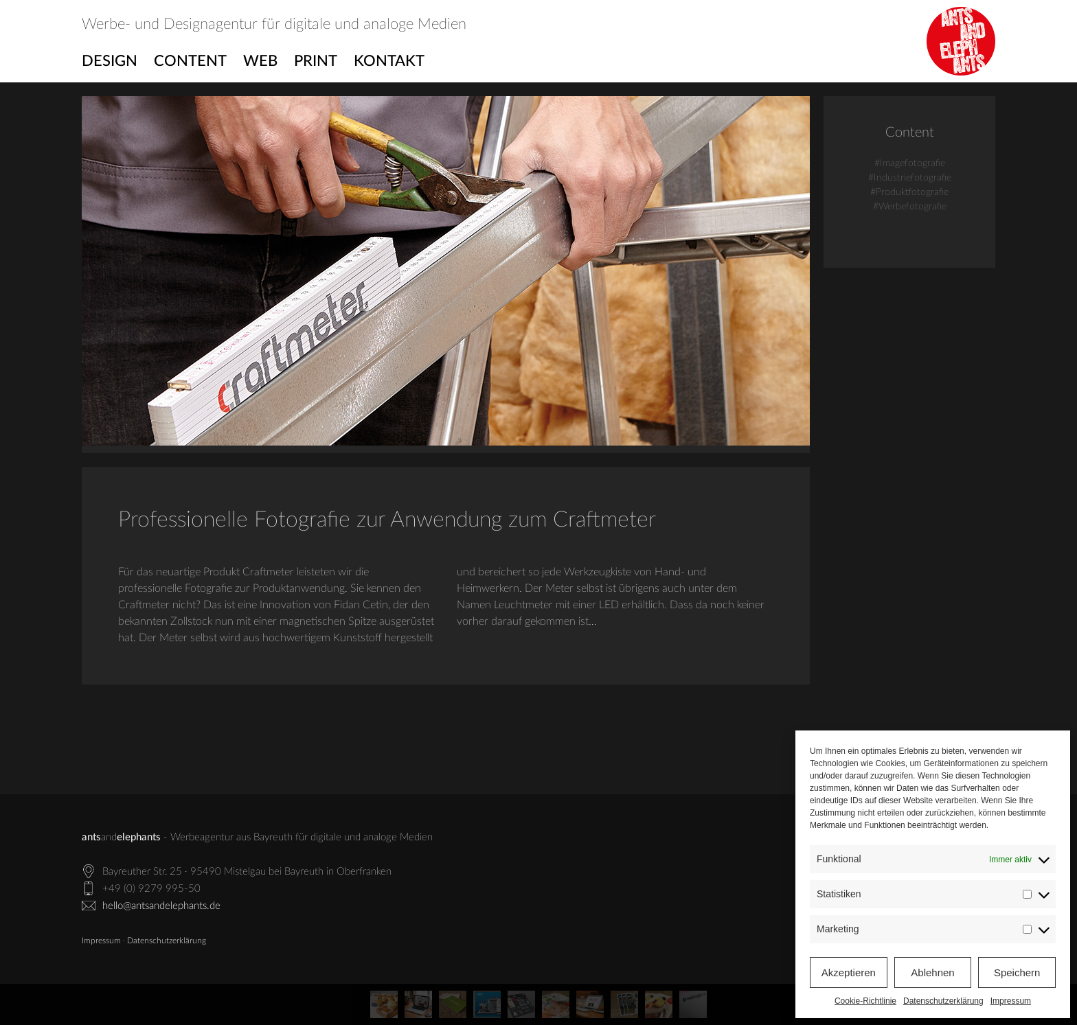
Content (190, 61)
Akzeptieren (848, 972)
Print (315, 61)
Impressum (1010, 1001)
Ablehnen (932, 972)
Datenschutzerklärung (943, 1001)
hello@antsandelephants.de (161, 906)
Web (260, 61)
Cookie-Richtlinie (865, 1001)
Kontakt (389, 61)
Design (109, 61)
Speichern (1017, 972)
